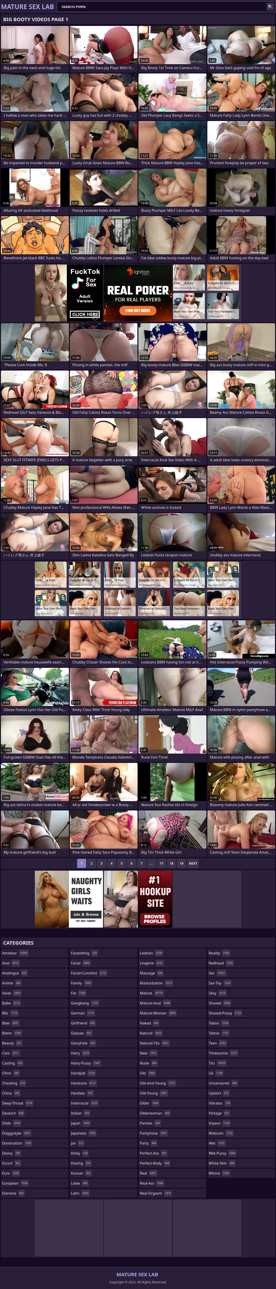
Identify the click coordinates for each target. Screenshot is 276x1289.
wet (217, 1143)
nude (149, 1063)
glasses (82, 1033)
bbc (10, 1013)
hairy (80, 1053)
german (83, 1013)
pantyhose (154, 1133)
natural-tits (155, 1043)
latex (80, 1183)
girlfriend (83, 1023)
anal (11, 963)
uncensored (223, 1083)
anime (12, 983)
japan (81, 1123)
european (15, 1183)
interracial (85, 1103)
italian (80, 1113)
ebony (11, 1153)
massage (151, 973)
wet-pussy (222, 1153)
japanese (83, 1133)
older (150, 1103)
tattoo (219, 1033)
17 (161, 863)
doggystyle (16, 1133)
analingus (15, 973)
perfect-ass (154, 1153)
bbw (11, 1023)
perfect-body (155, 1163)
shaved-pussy (225, 1013)
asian (12, 993)
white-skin (222, 1163)
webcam (221, 1133)
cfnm (11, 1073)
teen (218, 1043)
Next (193, 863)
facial (81, 963)
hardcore (84, 1083)
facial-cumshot (89, 973)
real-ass (152, 1183)
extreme (13, 1193)
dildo (11, 1123)
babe (11, 1003)
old (148, 1073)
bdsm (12, 1033)
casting (12, 1063)
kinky (80, 1153)
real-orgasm (156, 1193)
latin (80, 1193)
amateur (15, 953)
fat (78, 993)
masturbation (156, 983)
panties (150, 1123)
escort (11, 1163)
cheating (14, 1083)
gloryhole (83, 1043)
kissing (81, 1163)
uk (216, 1073)
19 (181, 863)
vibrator (220, 1103)
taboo (219, 1023)
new (149, 1053)
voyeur (220, 1123)
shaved (220, 1003)
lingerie (152, 963)
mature (152, 993)
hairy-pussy (86, 1063)
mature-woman (158, 1013)
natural (151, 1033)
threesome (223, 1053)
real (148, 1173)
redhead (221, 963)
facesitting (84, 953)
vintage (219, 1113)
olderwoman (155, 1113)
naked (149, 1023)
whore (219, 1173)
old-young (154, 1093)
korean (81, 1173)
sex (217, 973)
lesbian (151, 953)
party (148, 1143)
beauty (12, 1043)
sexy (218, 993)
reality (219, 953)
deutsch (13, 1113)
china (11, 1093)
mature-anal (155, 1003)
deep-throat (17, 1103)
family (81, 983)
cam (11, 1053)
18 (171, 863)
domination (17, 1143)
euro (11, 1173)
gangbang (85, 1003)
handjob (83, 1073)
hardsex (82, 1093)
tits (217, 1063)
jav (77, 1143)
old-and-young (158, 1083)
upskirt (219, 1093)
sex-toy (220, 983)
